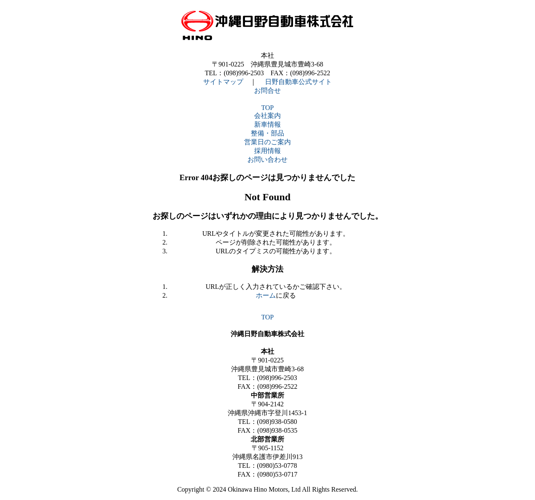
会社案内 (267, 115)
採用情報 (267, 150)
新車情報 (267, 124)
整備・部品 (267, 133)
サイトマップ (223, 81)
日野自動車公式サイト (298, 81)
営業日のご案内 (267, 141)
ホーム (266, 295)
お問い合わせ (267, 159)
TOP (267, 107)
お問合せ (267, 90)
